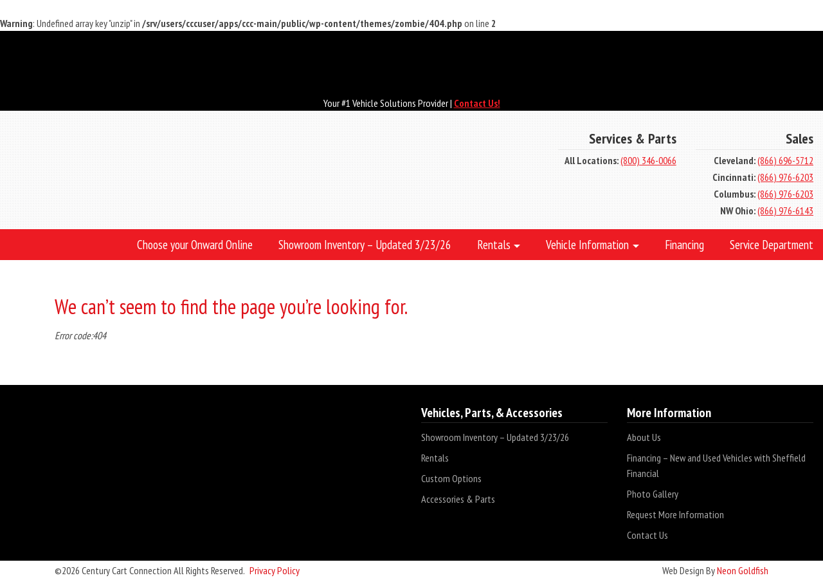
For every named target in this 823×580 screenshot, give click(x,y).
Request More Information (675, 514)
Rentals (435, 457)
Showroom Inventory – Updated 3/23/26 (495, 437)
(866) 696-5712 (785, 160)
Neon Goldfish (742, 570)
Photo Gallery (652, 493)
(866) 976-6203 (785, 177)
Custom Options (451, 478)
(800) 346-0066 (648, 160)
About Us (644, 437)
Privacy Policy (274, 570)
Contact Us (647, 535)
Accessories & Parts (458, 498)
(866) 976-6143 (785, 210)
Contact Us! (477, 103)
